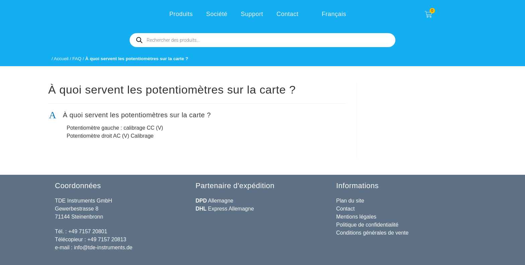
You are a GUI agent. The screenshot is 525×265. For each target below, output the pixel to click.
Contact (288, 14)
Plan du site (350, 201)
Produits (181, 14)
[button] (197, 115)
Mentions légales (356, 217)
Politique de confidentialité (367, 225)
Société (217, 14)
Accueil (61, 58)
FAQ (76, 58)
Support (252, 14)
